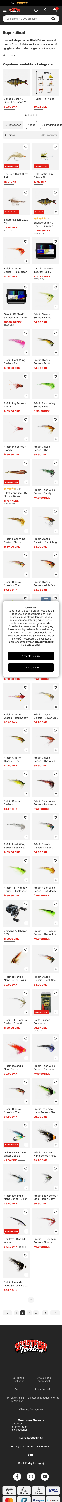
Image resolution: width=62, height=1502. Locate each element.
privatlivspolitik (44, 641)
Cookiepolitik (32, 644)
